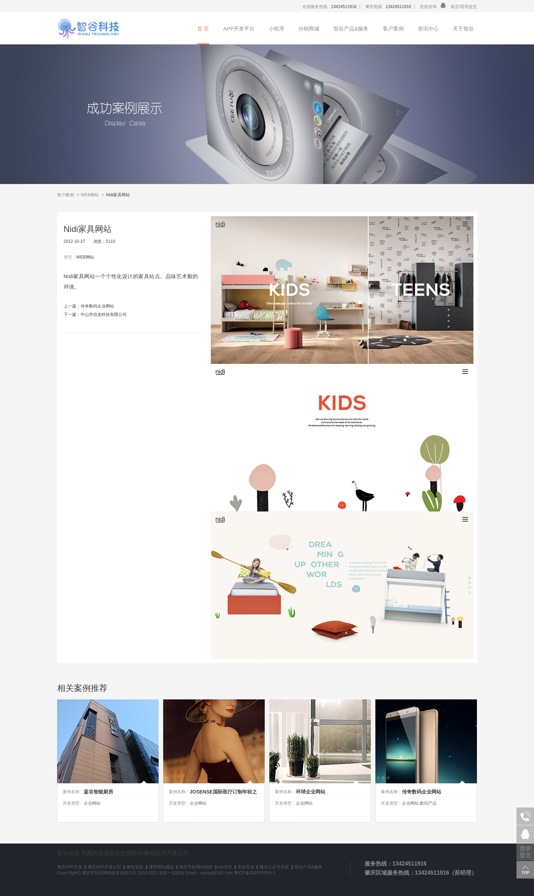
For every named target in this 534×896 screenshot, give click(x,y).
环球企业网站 (310, 792)
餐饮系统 (134, 867)
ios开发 (225, 867)
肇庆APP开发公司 (104, 867)
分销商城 (308, 28)
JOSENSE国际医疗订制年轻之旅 (223, 793)
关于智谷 (463, 28)
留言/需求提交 (464, 6)
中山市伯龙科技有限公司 (104, 314)
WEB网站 (90, 194)
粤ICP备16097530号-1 (255, 872)
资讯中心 (428, 28)
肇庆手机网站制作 (196, 867)
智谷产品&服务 (350, 28)
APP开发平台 (239, 28)
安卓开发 (245, 867)
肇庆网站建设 (161, 867)
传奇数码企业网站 (97, 306)
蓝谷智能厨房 (98, 792)
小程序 (276, 28)
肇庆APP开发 (69, 867)
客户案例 (393, 28)
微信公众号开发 (274, 867)
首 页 (203, 28)
